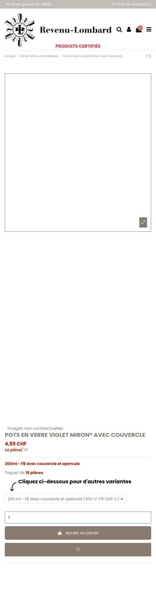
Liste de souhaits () (131, 4)
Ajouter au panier (77, 533)
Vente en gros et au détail (28, 4)
